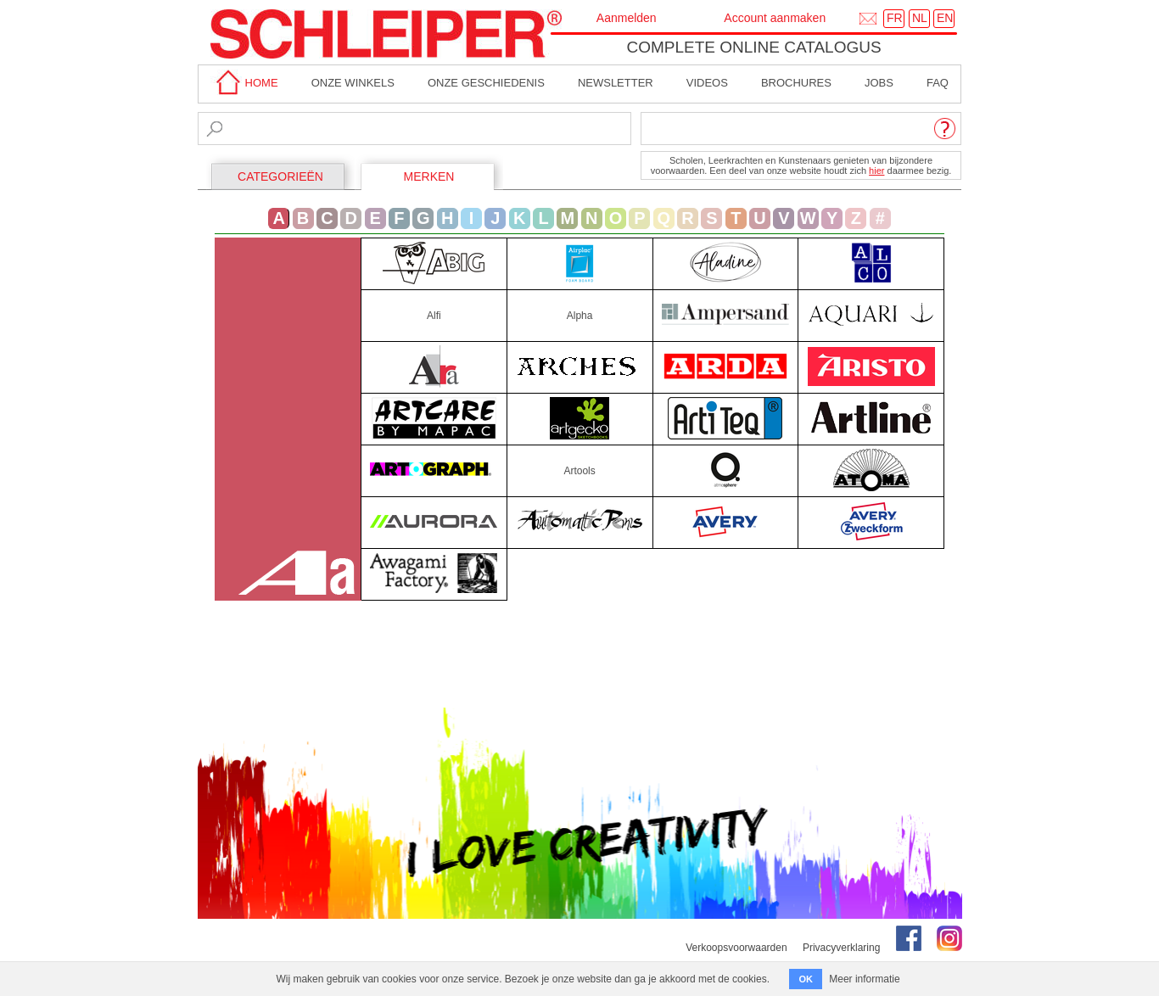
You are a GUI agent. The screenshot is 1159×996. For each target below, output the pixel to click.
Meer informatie (864, 979)
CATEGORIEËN (280, 176)
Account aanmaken (775, 18)
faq (938, 82)
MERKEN (429, 176)
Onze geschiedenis (486, 82)
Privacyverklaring (841, 948)
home (244, 82)
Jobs (879, 82)
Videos (707, 82)
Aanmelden (626, 18)
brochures (796, 82)
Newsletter (615, 82)
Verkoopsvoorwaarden (736, 948)
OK (805, 979)
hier (876, 170)
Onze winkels (353, 82)
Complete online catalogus (753, 47)
